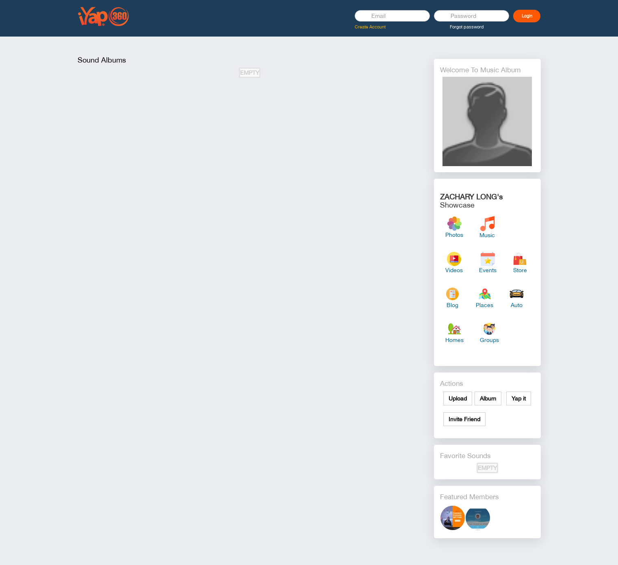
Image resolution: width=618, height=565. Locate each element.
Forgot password (467, 26)
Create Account (370, 26)
